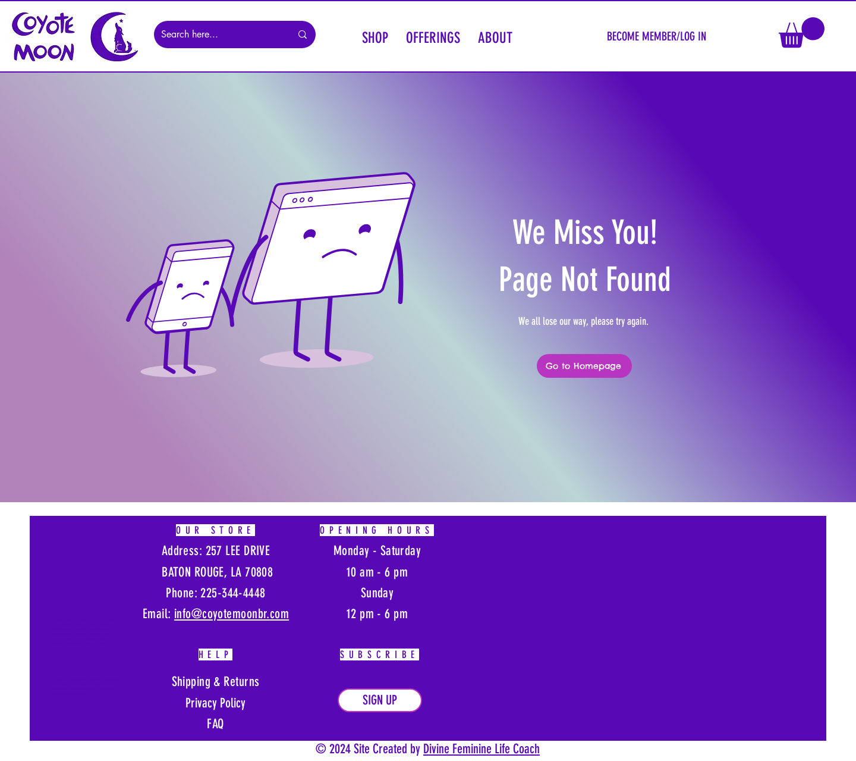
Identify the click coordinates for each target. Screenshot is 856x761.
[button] (375, 36)
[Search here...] (217, 34)
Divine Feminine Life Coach (481, 749)
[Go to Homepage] (584, 366)
